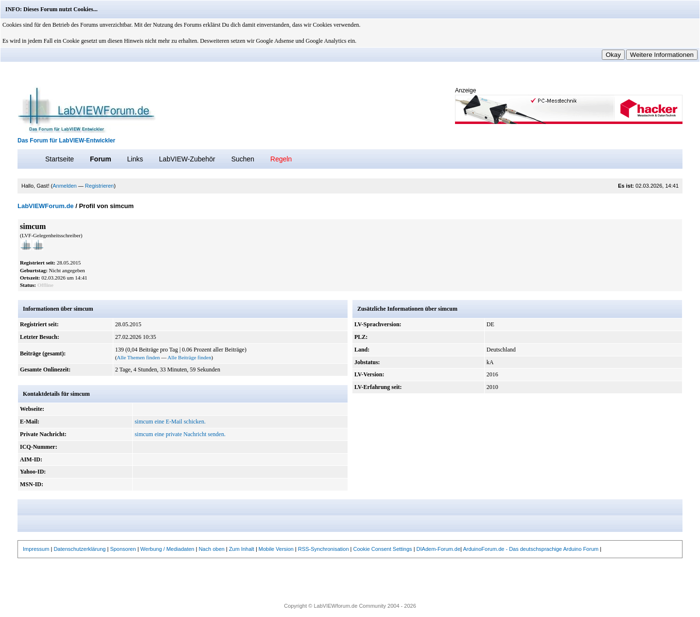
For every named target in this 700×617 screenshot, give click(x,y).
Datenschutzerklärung (79, 549)
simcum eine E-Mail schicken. (170, 421)
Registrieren (99, 186)
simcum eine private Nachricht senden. (180, 434)
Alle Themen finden (138, 357)
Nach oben (212, 549)
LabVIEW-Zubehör (187, 159)
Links (135, 159)
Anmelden (64, 186)
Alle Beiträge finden (189, 357)
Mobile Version (276, 549)
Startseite (59, 159)
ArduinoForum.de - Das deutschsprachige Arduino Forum (530, 549)
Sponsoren (123, 549)
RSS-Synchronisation (323, 549)
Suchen (242, 159)
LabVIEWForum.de (46, 206)
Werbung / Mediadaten (167, 549)
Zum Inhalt (241, 549)
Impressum (36, 549)
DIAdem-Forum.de (438, 549)
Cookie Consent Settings (382, 549)
